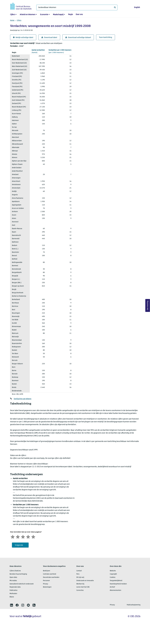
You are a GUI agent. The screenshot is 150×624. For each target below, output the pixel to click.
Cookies (112, 577)
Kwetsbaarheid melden (118, 584)
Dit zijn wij (80, 577)
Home (12, 20)
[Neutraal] (23, 536)
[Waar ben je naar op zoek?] (76, 7)
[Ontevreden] (17, 536)
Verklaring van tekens (22, 399)
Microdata (13, 580)
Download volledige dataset (78, 38)
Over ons (79, 14)
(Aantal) (38, 51)
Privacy (45, 584)
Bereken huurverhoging (18, 574)
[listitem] (11, 605)
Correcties (80, 590)
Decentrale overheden (51, 577)
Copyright (113, 574)
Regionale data (15, 587)
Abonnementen (115, 590)
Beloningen (47, 587)
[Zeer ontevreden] (12, 536)
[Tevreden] (28, 536)
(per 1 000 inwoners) (60, 51)
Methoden (13, 593)
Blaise (12, 597)
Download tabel (49, 38)
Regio (70, 14)
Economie (44, 15)
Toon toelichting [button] (105, 37)
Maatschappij (58, 15)
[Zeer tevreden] (33, 536)
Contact (79, 571)
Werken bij (80, 584)
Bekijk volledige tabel (23, 38)
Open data (13, 577)
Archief (112, 587)
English (137, 7)
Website (113, 571)
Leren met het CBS (83, 587)
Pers (77, 574)
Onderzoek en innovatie (85, 580)
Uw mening (148, 305)
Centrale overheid (49, 574)
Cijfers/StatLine (15, 571)
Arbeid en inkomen (27, 15)
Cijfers (12, 15)
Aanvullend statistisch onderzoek (22, 584)
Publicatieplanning (133, 605)
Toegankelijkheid (116, 580)
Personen (46, 580)
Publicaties (13, 590)
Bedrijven (46, 571)
